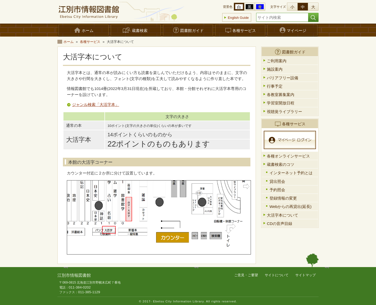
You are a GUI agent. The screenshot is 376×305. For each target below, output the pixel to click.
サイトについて (277, 275)
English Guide (238, 18)
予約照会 (277, 190)
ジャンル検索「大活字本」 (95, 104)
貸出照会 (277, 181)
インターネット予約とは (291, 173)
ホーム (68, 42)
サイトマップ (305, 275)
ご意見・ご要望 (246, 275)
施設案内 (275, 69)
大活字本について (282, 215)
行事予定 (275, 86)
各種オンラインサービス (288, 156)
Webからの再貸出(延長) (290, 206)
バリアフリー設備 (282, 78)
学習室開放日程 (280, 103)
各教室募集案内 (280, 94)
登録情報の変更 (283, 198)
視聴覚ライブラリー (284, 111)
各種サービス (90, 42)
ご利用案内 (276, 61)
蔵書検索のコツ (280, 164)
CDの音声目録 (279, 223)
